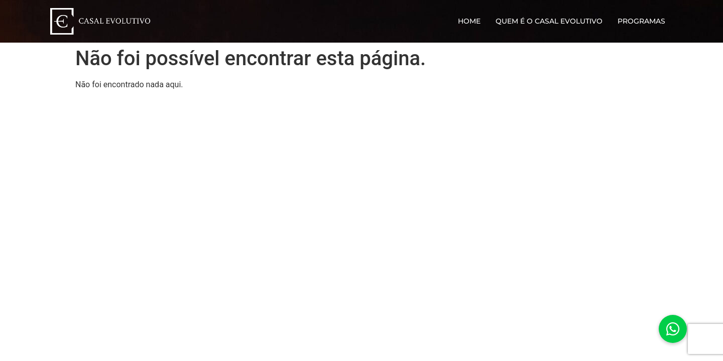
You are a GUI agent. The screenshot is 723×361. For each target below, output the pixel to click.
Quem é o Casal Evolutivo (549, 21)
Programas (641, 21)
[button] (673, 329)
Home (469, 21)
